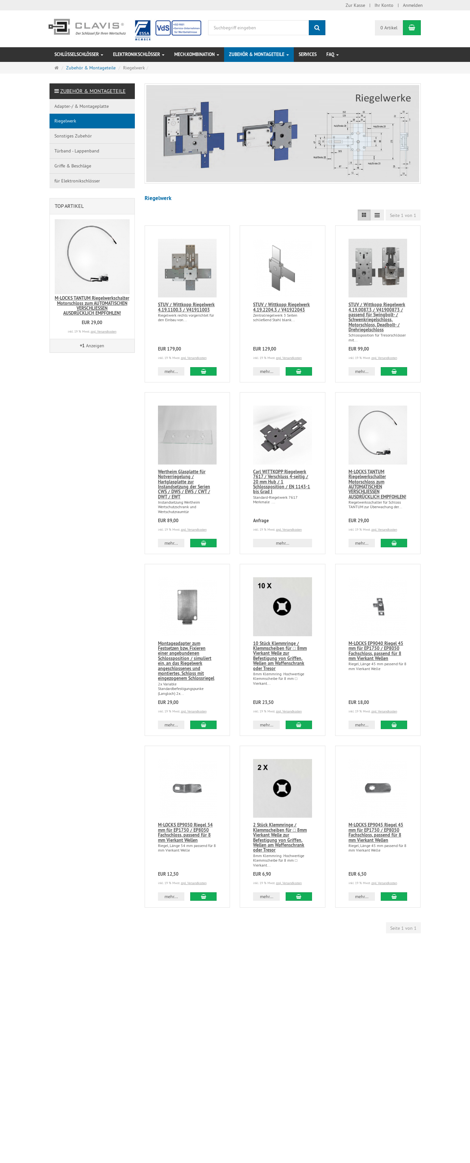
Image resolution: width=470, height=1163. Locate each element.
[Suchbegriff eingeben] (258, 27)
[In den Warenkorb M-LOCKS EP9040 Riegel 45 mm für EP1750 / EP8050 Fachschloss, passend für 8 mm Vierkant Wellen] (394, 725)
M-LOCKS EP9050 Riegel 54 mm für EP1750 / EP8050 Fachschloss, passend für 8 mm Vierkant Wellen (185, 832)
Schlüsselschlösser (78, 54)
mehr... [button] (171, 371)
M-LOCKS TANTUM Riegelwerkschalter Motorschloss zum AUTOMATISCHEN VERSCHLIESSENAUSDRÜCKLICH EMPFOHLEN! (377, 484)
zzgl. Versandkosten (194, 358)
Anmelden (413, 5)
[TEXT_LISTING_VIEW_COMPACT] (377, 215)
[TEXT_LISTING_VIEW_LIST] (364, 215)
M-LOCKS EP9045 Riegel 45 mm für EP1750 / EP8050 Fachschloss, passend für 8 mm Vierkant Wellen (376, 832)
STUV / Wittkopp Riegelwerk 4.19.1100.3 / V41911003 (186, 307)
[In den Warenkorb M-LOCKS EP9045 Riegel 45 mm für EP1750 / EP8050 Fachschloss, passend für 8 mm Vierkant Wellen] (394, 896)
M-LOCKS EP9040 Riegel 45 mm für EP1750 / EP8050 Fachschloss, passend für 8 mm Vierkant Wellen (376, 650)
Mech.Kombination (196, 54)
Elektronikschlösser (138, 54)
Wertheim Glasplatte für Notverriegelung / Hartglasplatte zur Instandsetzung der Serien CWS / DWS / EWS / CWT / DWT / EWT (184, 484)
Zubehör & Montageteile (259, 54)
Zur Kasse (355, 5)
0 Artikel (388, 28)
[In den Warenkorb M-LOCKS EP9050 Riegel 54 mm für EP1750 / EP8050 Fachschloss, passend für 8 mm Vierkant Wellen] (203, 896)
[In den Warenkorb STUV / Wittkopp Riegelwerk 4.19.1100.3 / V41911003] (203, 371)
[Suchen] (317, 27)
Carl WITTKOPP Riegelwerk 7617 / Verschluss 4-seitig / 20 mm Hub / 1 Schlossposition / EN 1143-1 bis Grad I (281, 482)
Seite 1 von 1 (403, 215)
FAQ (332, 54)
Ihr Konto (384, 5)
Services (308, 54)
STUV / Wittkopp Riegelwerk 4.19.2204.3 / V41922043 (281, 307)
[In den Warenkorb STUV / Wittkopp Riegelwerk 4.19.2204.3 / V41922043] (299, 371)
